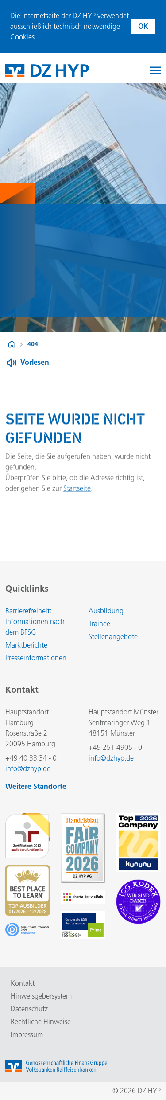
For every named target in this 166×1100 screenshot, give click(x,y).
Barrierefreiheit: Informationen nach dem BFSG (35, 621)
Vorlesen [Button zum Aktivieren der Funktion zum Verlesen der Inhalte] (34, 362)
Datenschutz (29, 1009)
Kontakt (23, 983)
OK (143, 26)
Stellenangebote (113, 636)
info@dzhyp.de (27, 769)
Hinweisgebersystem (41, 996)
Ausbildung (106, 611)
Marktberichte (26, 645)
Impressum (27, 1034)
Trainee (99, 624)
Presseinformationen (35, 658)
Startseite (77, 492)
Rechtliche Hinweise (41, 1022)
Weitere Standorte (35, 786)
